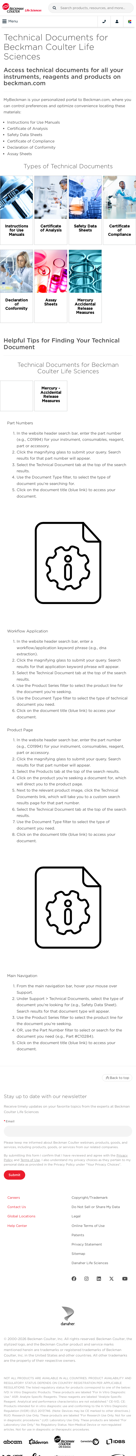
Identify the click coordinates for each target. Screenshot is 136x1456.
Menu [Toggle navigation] (10, 21)
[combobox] (91, 8)
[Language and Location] (129, 21)
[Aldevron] (38, 1443)
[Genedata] (89, 1442)
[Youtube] (125, 1279)
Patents (78, 1235)
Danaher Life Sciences (90, 1263)
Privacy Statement (87, 1244)
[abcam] (12, 1442)
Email (9, 1121)
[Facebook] (74, 1279)
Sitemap (78, 1254)
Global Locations (21, 1216)
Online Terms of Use (88, 1226)
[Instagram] (86, 1279)
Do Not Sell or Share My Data (96, 1207)
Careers (13, 1197)
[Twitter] (111, 1279)
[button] (54, 8)
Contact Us (16, 1207)
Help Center (17, 1226)
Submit (14, 1175)
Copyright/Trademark (90, 1197)
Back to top (117, 1077)
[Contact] (104, 21)
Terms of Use (30, 1160)
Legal (76, 1216)
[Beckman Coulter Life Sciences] (64, 1442)
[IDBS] (115, 1443)
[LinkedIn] (99, 1279)
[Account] (117, 21)
